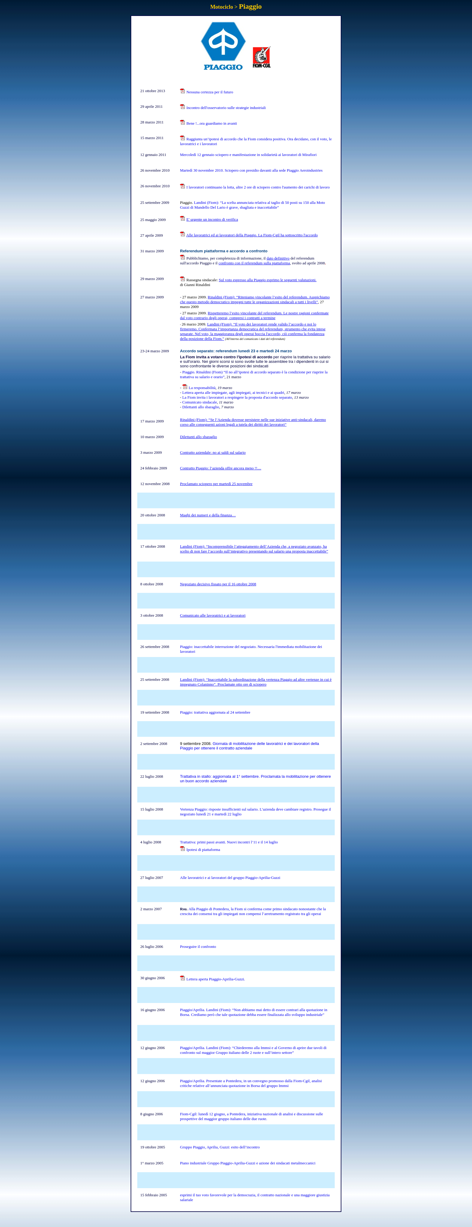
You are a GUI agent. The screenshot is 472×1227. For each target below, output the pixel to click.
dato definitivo (278, 258)
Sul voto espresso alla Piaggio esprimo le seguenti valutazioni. (268, 280)
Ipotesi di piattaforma (203, 849)
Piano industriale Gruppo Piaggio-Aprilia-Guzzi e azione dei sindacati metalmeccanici (247, 1163)
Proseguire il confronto (198, 946)
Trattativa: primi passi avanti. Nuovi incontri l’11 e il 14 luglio (229, 842)
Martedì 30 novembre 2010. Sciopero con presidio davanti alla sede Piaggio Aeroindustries (251, 170)
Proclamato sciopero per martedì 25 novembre (216, 483)
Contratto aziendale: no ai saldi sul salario (213, 452)
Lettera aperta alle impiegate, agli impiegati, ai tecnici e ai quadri (233, 392)
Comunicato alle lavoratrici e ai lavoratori (213, 615)
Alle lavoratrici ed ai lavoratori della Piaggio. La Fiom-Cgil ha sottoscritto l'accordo (252, 235)
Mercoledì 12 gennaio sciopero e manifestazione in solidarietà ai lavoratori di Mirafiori (248, 154)
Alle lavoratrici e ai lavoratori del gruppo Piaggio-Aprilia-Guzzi (230, 877)
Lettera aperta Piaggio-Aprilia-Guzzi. (215, 979)
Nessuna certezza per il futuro (209, 92)
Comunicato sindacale (199, 402)
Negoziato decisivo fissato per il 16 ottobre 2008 (218, 584)
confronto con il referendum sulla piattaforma (254, 263)
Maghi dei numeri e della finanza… (208, 515)
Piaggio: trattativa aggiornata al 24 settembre (215, 712)
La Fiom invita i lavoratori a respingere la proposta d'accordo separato (237, 397)
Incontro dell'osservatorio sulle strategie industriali (226, 107)
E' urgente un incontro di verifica (212, 219)
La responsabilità (202, 387)
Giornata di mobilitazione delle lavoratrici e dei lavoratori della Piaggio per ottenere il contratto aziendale (249, 745)
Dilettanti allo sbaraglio (200, 407)
